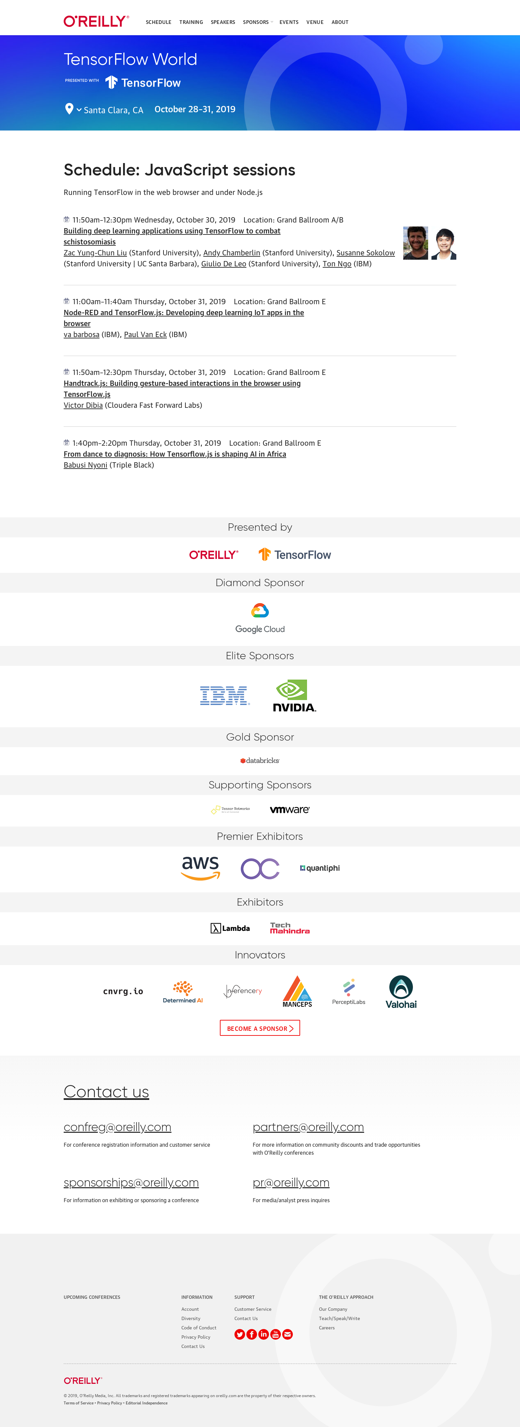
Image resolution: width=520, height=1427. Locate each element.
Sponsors (256, 21)
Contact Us (193, 1345)
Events (289, 21)
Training (191, 21)
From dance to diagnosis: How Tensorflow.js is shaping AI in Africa (175, 453)
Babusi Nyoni (85, 464)
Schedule (158, 21)
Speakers (223, 21)
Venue (315, 21)
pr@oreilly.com (291, 1183)
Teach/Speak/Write (339, 1317)
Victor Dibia (83, 404)
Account (190, 1308)
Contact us (106, 1092)
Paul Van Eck (145, 333)
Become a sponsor (257, 1028)
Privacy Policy (195, 1336)
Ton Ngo (337, 263)
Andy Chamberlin (231, 252)
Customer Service (253, 1308)
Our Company (333, 1308)
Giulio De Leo (223, 263)
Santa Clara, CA (114, 109)
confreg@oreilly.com (117, 1128)
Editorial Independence (146, 1402)
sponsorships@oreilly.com (131, 1183)
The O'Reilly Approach (346, 1296)
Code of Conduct (199, 1327)
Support (244, 1296)
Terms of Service (79, 1402)
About (340, 21)
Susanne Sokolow (366, 252)
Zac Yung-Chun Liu (95, 252)
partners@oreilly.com (308, 1128)
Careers (327, 1327)
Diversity (190, 1317)
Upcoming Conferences (92, 1296)
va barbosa (81, 333)
